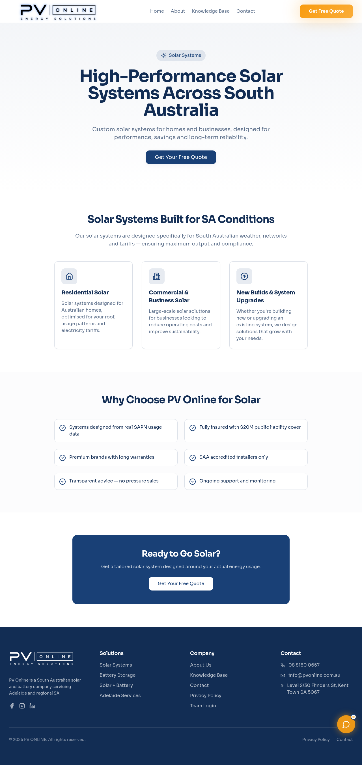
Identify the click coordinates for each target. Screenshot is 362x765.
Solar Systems (116, 665)
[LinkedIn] (32, 706)
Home (157, 11)
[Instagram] (22, 706)
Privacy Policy (205, 696)
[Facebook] (12, 706)
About (178, 11)
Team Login (203, 706)
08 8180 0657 (304, 665)
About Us (201, 665)
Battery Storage (118, 675)
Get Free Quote (326, 11)
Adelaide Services (120, 696)
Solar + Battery (116, 685)
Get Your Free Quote (181, 157)
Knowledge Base (211, 11)
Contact (245, 11)
